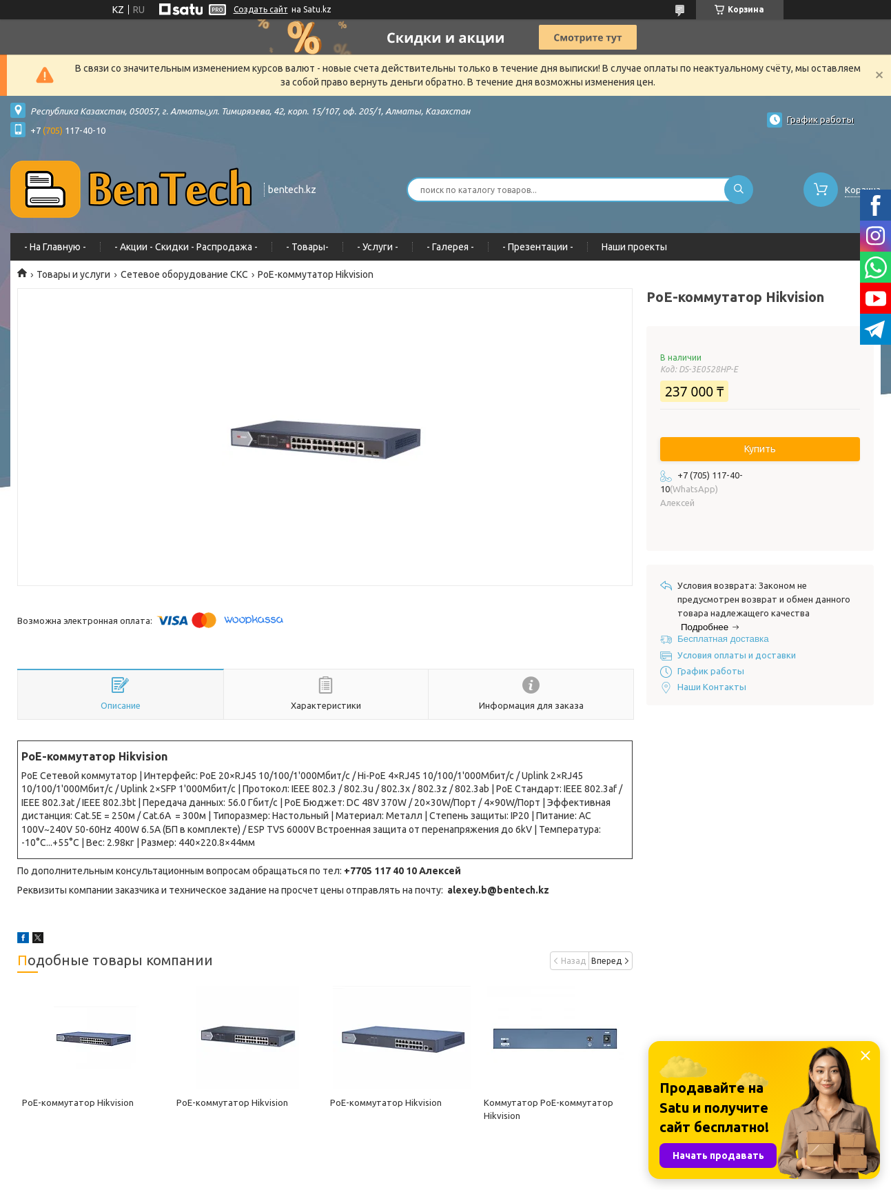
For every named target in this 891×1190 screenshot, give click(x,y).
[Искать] (738, 189)
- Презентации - (537, 247)
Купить (760, 448)
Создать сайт (261, 9)
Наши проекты (634, 247)
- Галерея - (450, 247)
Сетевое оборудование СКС (184, 274)
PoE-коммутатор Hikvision (78, 1102)
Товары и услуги (73, 274)
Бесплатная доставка (723, 639)
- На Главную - (55, 247)
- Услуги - (377, 247)
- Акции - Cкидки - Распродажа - (186, 247)
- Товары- (307, 247)
